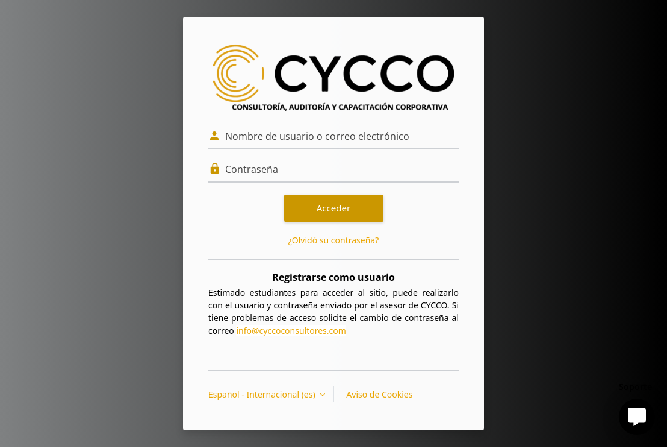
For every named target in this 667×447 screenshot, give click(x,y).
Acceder (334, 208)
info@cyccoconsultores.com (291, 330)
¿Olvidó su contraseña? (333, 240)
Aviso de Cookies (379, 394)
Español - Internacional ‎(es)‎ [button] (262, 394)
